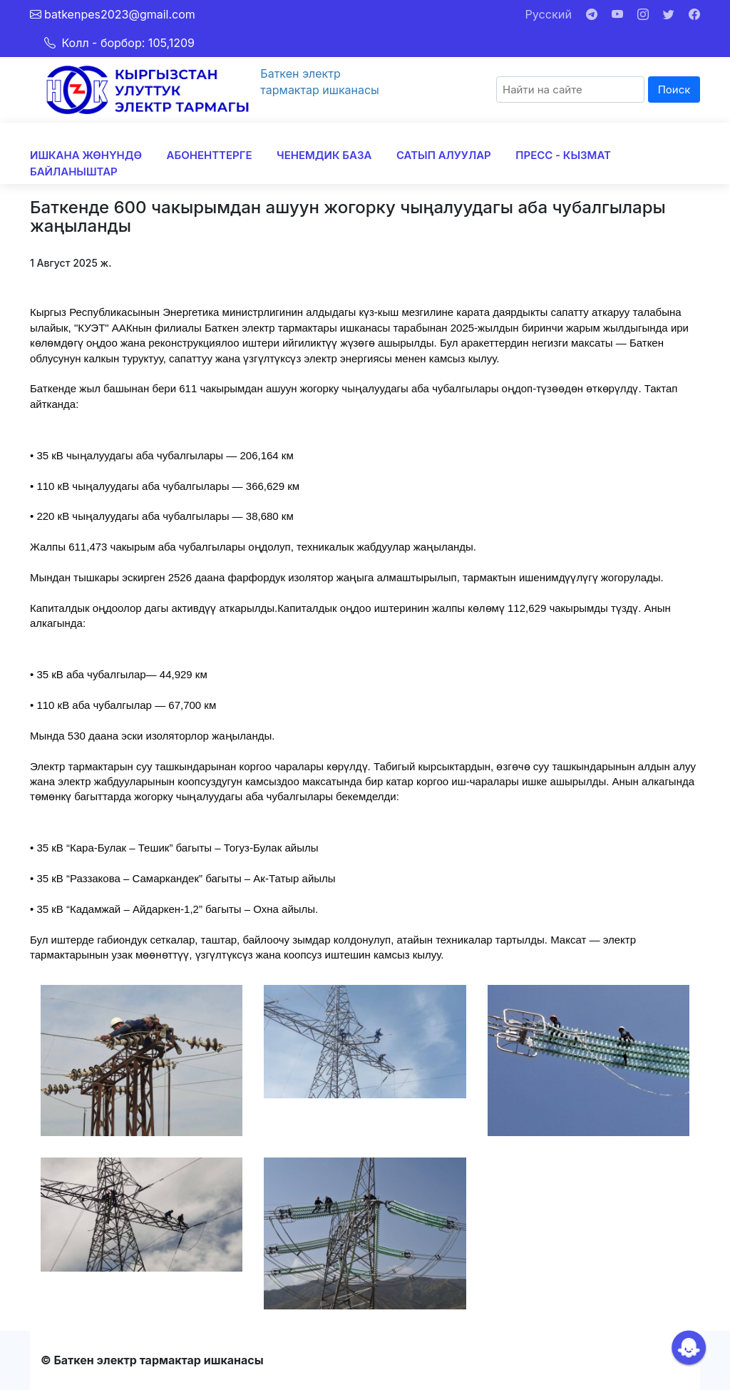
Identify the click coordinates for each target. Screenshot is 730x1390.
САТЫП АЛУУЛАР (443, 155)
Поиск (674, 89)
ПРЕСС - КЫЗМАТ (563, 155)
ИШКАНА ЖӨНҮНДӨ (86, 155)
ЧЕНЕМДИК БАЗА (324, 155)
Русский (548, 14)
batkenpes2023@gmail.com (119, 14)
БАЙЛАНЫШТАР (74, 171)
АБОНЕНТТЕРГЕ (209, 155)
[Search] (570, 89)
